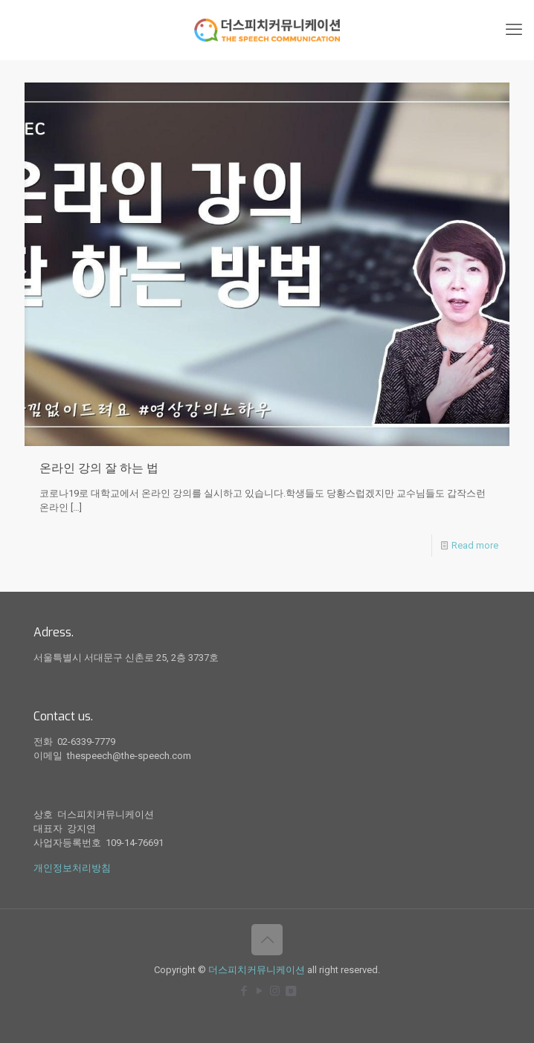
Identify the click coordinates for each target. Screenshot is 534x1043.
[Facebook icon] (243, 991)
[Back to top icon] (267, 939)
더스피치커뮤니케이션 (256, 969)
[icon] (290, 991)
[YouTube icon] (259, 991)
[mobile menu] (514, 29)
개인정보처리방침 (72, 868)
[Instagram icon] (274, 991)
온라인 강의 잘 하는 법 (98, 468)
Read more (474, 545)
